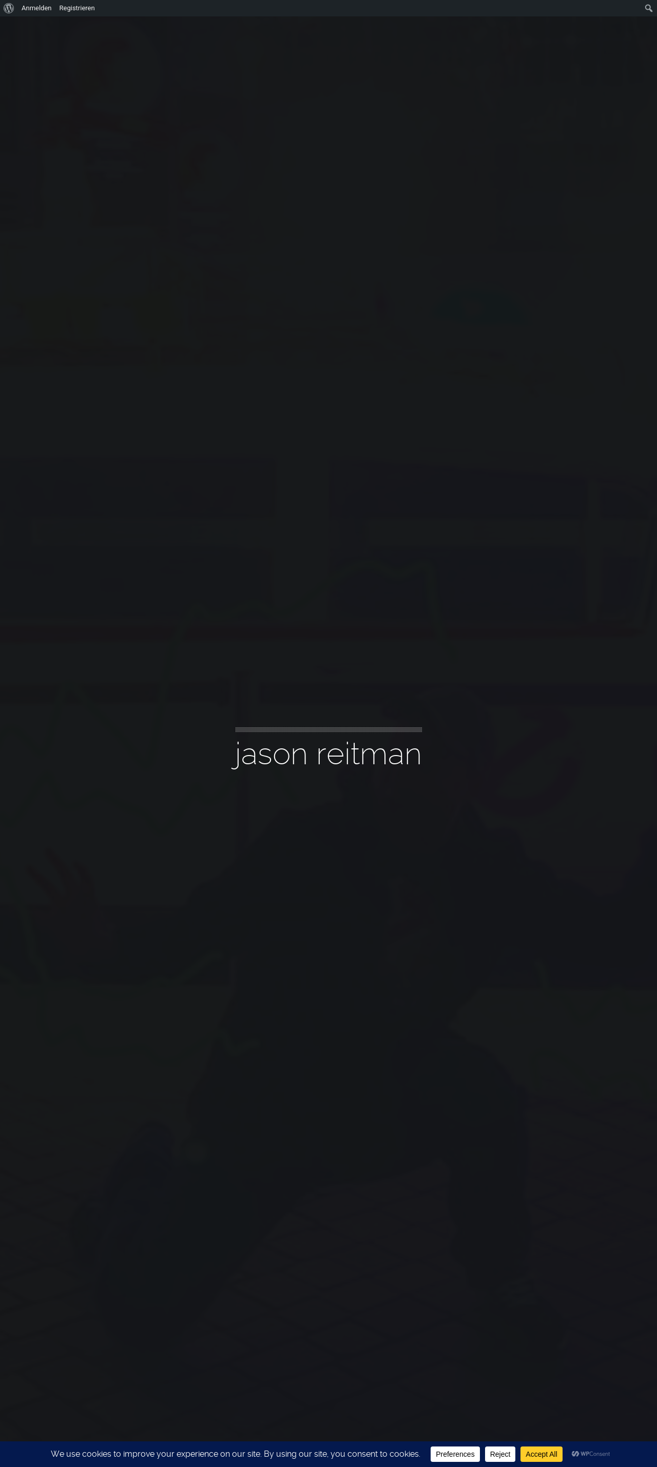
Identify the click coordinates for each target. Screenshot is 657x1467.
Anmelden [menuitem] (37, 8)
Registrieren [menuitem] (77, 8)
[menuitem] (9, 8)
